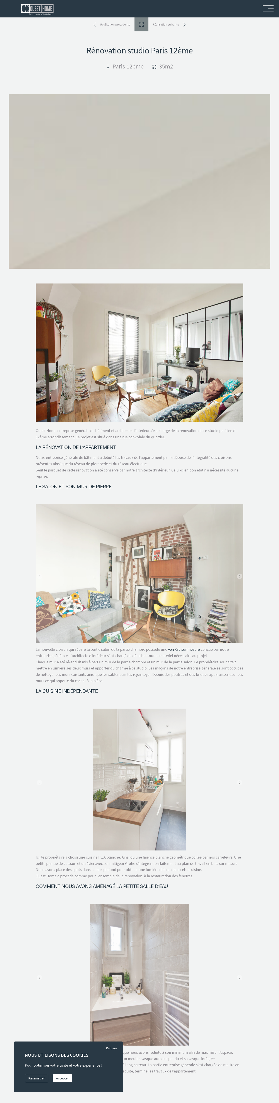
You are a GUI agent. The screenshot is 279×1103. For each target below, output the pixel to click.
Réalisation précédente (115, 24)
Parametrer (36, 1078)
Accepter (62, 1078)
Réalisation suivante (166, 24)
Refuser (111, 1048)
